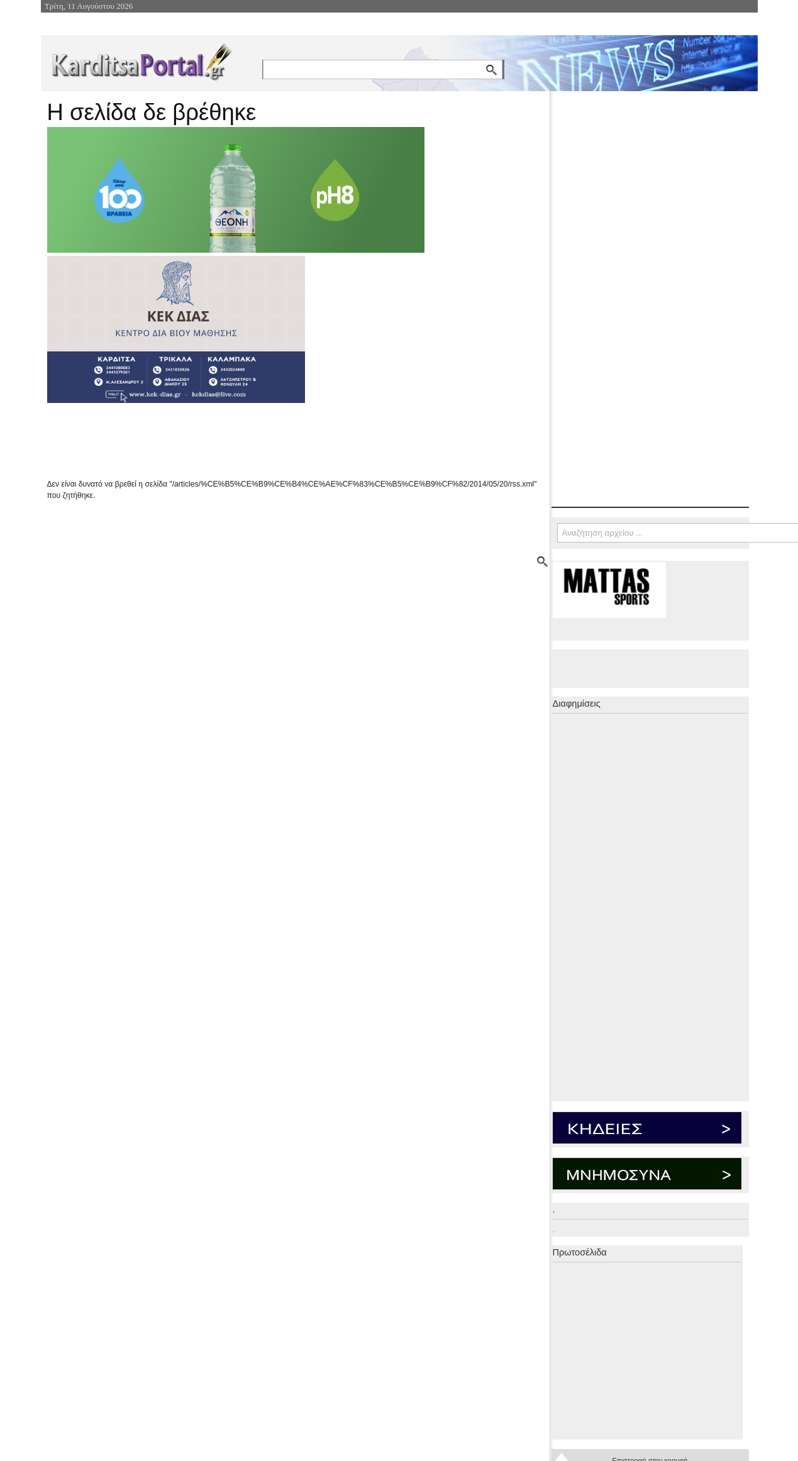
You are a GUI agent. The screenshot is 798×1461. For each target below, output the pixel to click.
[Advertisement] (270, 441)
